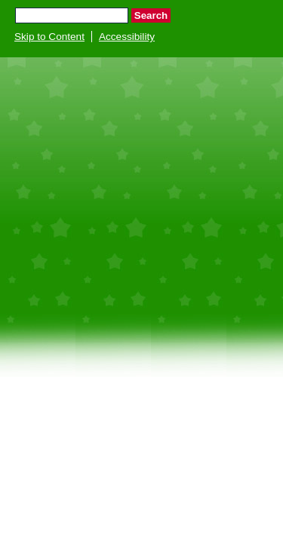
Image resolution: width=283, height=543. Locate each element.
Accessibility (127, 36)
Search (151, 15)
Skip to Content (49, 36)
